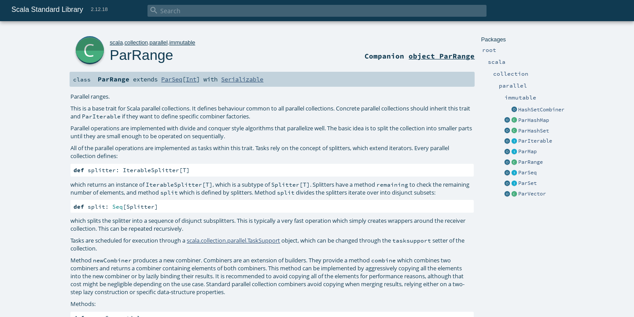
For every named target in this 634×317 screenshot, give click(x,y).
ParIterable (535, 141)
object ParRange (442, 56)
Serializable (242, 79)
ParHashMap (533, 120)
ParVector (532, 194)
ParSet (527, 183)
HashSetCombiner (541, 110)
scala (116, 42)
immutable (182, 42)
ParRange (530, 162)
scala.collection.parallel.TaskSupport (233, 240)
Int (191, 79)
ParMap (527, 151)
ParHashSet (533, 131)
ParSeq (527, 173)
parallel (159, 42)
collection (136, 42)
